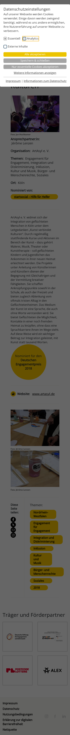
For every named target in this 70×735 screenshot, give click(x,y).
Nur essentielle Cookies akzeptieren (35, 67)
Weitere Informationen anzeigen (35, 73)
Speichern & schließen (35, 60)
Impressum (13, 81)
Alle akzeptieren (35, 54)
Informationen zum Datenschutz (45, 81)
